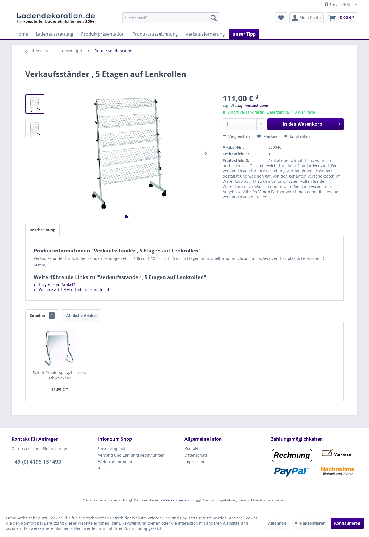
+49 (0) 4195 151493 (36, 461)
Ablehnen (277, 523)
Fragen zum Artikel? (54, 284)
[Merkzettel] (281, 17)
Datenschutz (196, 455)
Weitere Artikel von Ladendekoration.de (72, 289)
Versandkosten (177, 500)
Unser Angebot (111, 448)
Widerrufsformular (115, 461)
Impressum (195, 461)
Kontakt (192, 448)
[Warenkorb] (341, 17)
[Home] (22, 34)
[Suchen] (213, 17)
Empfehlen (297, 136)
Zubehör (42, 315)
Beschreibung (42, 229)
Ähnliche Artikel (81, 315)
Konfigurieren (347, 523)
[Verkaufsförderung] (205, 34)
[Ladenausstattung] (54, 34)
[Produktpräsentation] (102, 34)
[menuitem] (170, 17)
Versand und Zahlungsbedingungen (131, 455)
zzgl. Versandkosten (252, 105)
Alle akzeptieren (310, 523)
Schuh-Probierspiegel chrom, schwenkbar (59, 375)
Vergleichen (236, 136)
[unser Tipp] (244, 34)
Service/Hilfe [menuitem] (339, 4)
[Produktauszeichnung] (155, 34)
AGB (102, 468)
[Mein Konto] (306, 17)
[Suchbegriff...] (170, 17)
